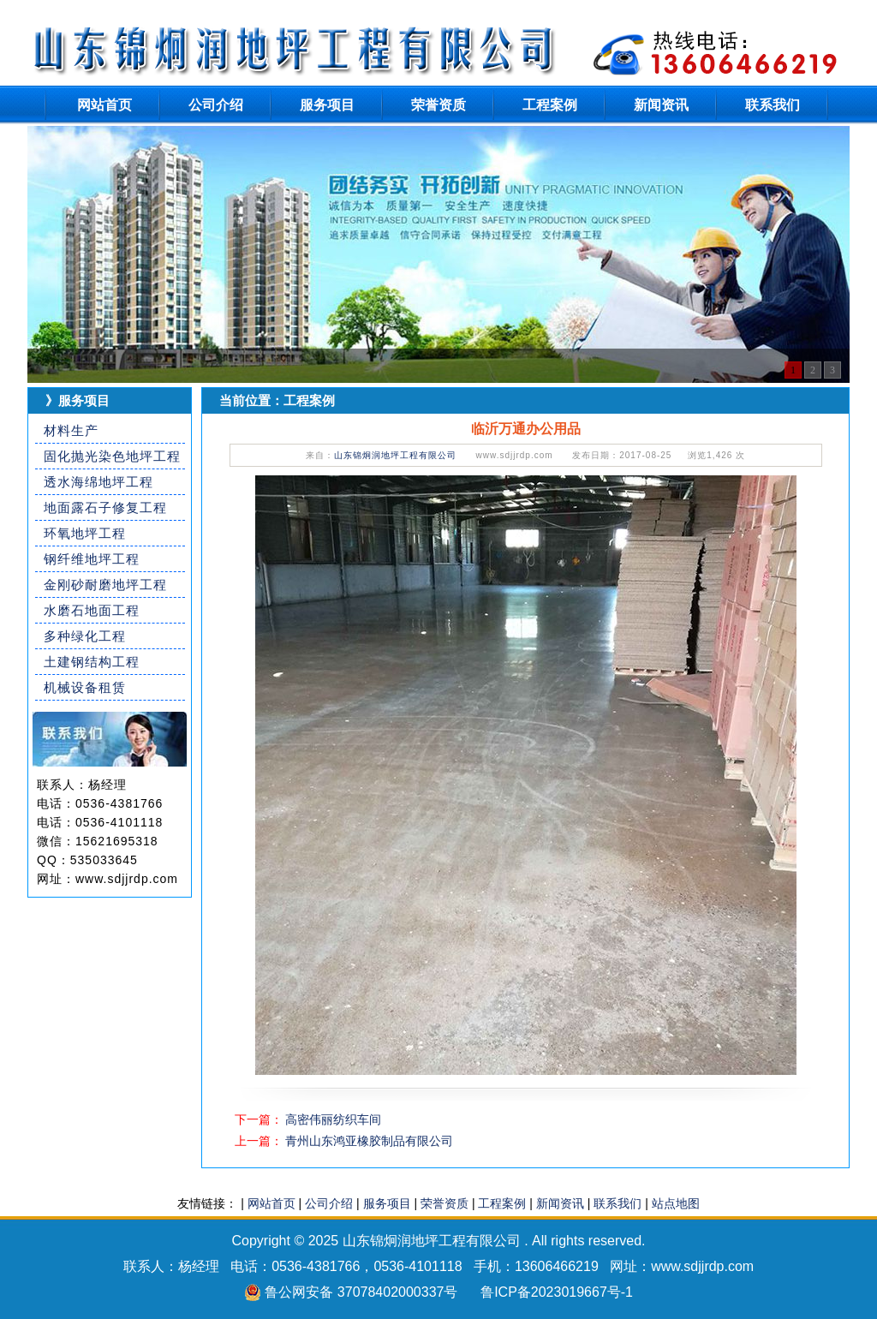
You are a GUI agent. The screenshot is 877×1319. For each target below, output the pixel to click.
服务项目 (327, 105)
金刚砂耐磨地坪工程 (105, 584)
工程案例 (549, 105)
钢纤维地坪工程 (92, 559)
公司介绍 (215, 105)
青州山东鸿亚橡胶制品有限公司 (369, 1141)
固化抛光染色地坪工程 (112, 456)
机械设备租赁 (85, 687)
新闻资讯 (661, 105)
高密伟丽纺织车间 (333, 1119)
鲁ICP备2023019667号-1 (556, 1292)
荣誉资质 (438, 105)
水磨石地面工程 (92, 610)
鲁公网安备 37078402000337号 (361, 1292)
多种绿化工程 (85, 636)
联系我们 (772, 105)
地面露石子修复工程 (105, 507)
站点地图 (676, 1203)
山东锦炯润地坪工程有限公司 (395, 455)
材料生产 (71, 430)
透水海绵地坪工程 (98, 481)
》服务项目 (77, 400)
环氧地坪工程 (85, 533)
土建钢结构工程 (92, 661)
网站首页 (104, 105)
